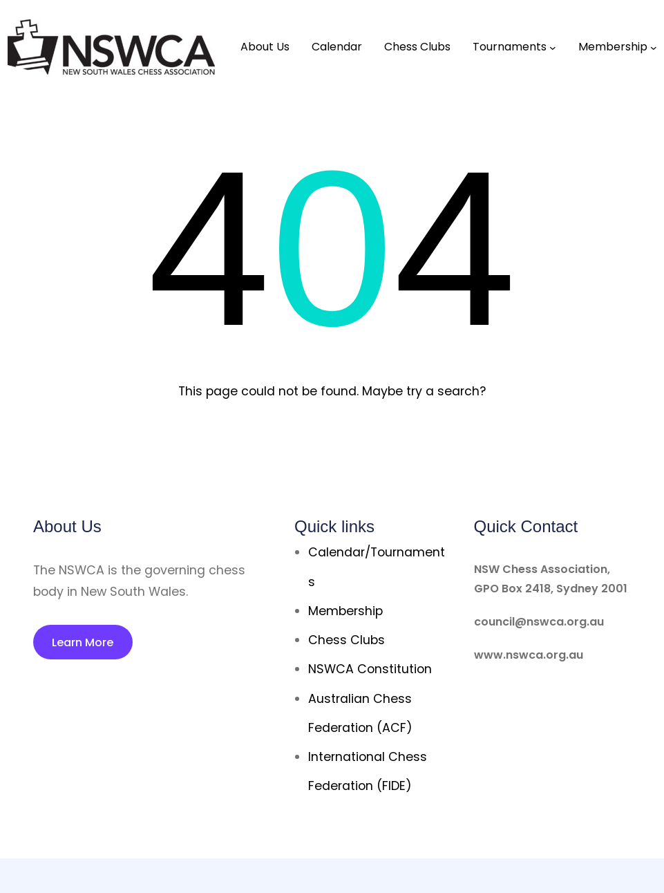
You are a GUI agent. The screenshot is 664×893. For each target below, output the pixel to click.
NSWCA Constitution (370, 669)
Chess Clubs (346, 640)
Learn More (82, 642)
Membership (345, 611)
